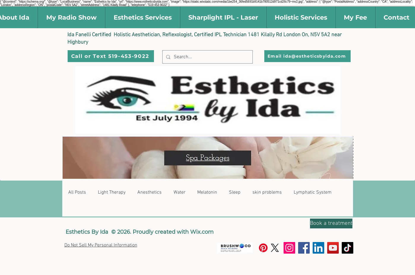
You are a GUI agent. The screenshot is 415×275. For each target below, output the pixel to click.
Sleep (235, 192)
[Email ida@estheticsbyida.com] (307, 56)
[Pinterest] (263, 248)
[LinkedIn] (318, 248)
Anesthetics (149, 192)
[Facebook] (304, 248)
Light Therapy (111, 192)
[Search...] (207, 56)
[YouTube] (333, 248)
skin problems (267, 192)
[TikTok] (347, 248)
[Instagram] (289, 248)
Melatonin (207, 192)
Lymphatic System (313, 192)
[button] (142, 17)
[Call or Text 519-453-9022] (111, 56)
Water (179, 192)
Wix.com (202, 232)
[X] (275, 248)
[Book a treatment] (331, 223)
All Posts (77, 192)
